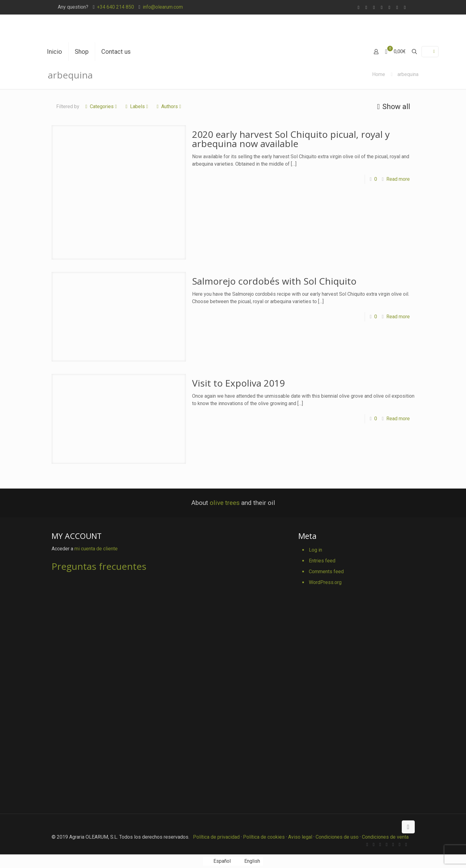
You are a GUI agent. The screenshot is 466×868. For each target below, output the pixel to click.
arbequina (407, 74)
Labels (137, 106)
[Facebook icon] (366, 7)
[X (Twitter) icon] (374, 7)
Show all (392, 106)
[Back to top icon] (408, 826)
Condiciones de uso (337, 837)
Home (378, 74)
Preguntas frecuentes (99, 566)
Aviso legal (300, 837)
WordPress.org (325, 582)
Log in (315, 550)
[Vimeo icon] (382, 7)
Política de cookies (264, 837)
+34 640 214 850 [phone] (115, 7)
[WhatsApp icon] (358, 7)
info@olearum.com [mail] (163, 7)
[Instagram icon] (405, 7)
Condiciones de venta (385, 837)
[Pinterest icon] (397, 7)
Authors (169, 106)
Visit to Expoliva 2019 (238, 383)
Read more (398, 179)
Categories (101, 106)
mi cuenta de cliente (96, 549)
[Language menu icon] (430, 51)
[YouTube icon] (389, 7)
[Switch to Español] (218, 861)
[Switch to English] (248, 861)
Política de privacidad (216, 837)
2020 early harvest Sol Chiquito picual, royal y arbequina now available (291, 139)
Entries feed (322, 561)
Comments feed (326, 571)
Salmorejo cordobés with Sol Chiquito (274, 281)
